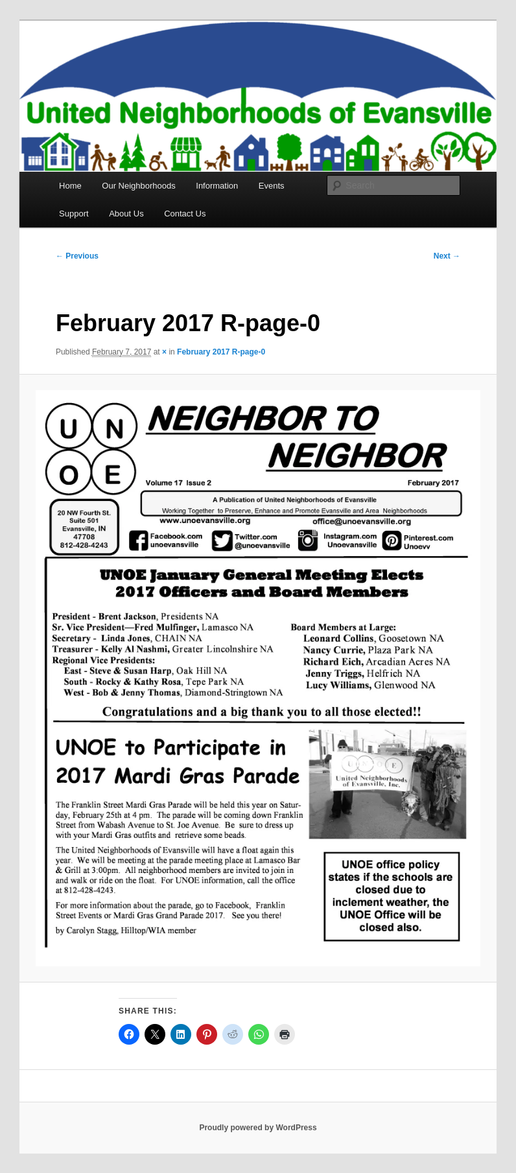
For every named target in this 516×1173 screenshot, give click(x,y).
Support (74, 213)
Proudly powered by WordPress (257, 1127)
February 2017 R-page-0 (221, 351)
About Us (126, 213)
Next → (447, 256)
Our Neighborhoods (138, 186)
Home (70, 186)
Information (217, 186)
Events (272, 186)
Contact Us (184, 213)
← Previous (77, 256)
